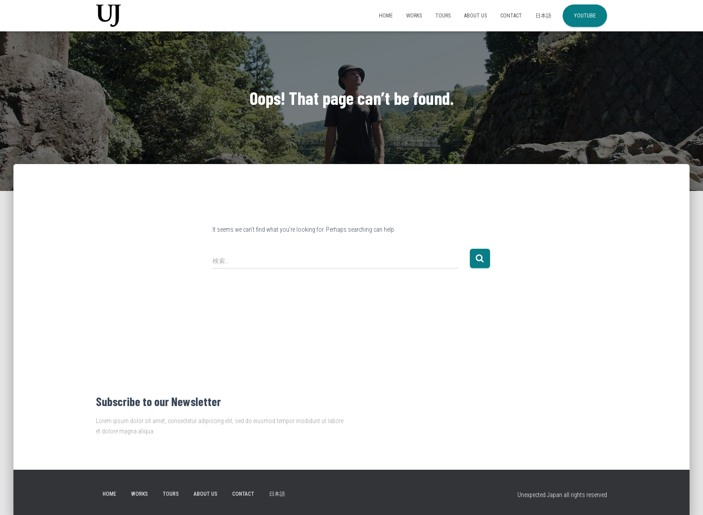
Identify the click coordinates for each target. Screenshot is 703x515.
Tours (443, 16)
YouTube (585, 16)
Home (386, 16)
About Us (475, 16)
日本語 (543, 16)
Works (414, 16)
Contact (511, 16)
